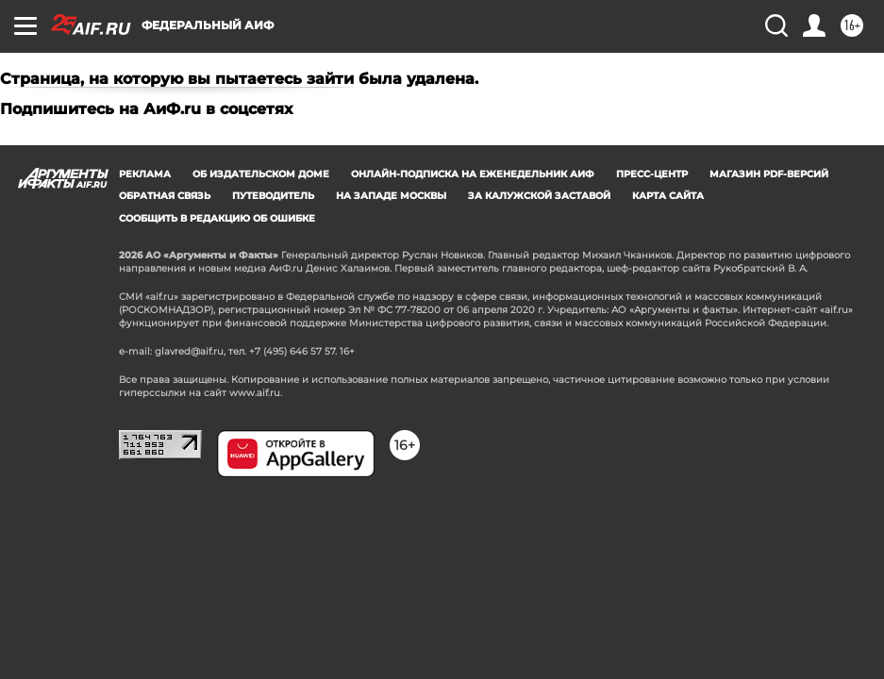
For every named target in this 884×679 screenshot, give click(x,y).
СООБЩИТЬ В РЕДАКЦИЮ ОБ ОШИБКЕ (217, 218)
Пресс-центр (652, 174)
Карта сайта (668, 196)
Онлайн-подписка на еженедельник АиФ (472, 174)
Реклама (145, 174)
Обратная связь (164, 196)
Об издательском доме (260, 174)
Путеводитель (273, 196)
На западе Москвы (391, 196)
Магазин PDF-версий (768, 174)
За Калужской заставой (539, 196)
